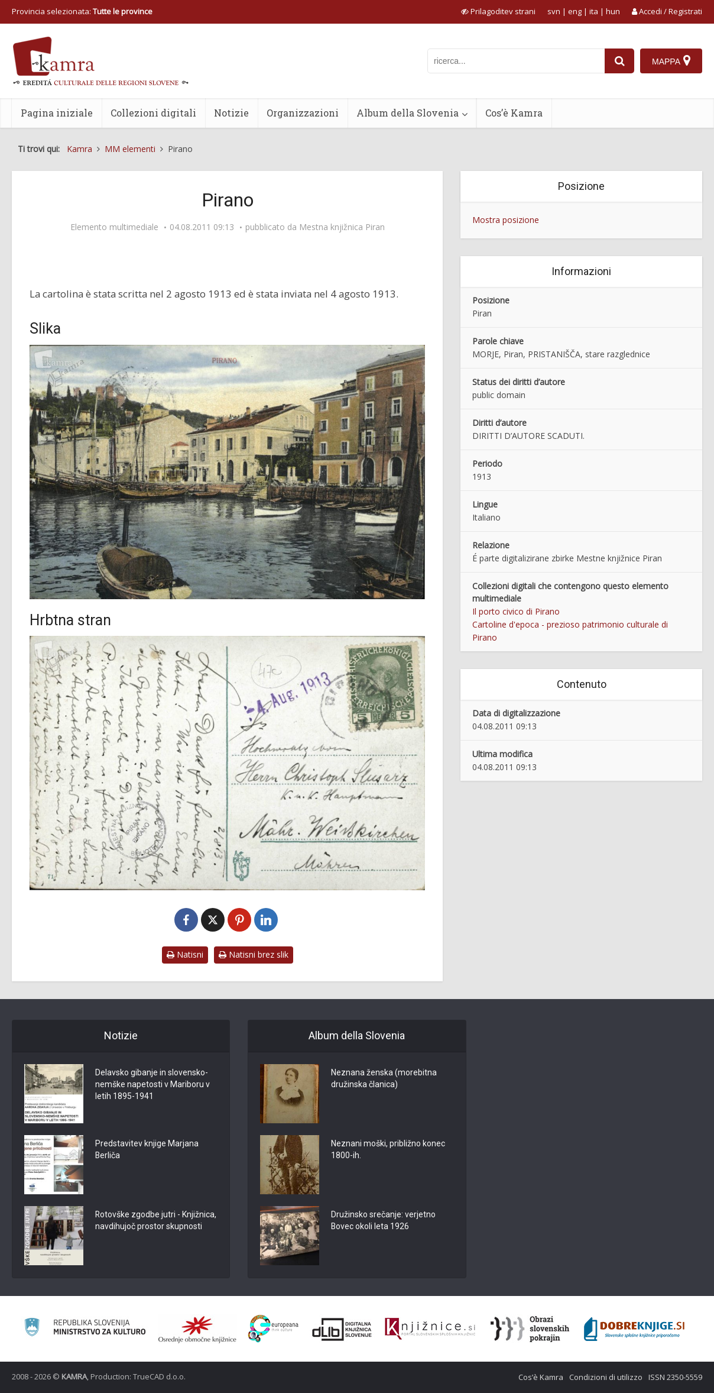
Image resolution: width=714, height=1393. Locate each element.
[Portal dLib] (342, 1329)
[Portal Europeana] (273, 1329)
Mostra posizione (505, 219)
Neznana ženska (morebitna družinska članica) (384, 1079)
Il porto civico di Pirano (516, 611)
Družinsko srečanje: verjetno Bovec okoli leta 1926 (383, 1221)
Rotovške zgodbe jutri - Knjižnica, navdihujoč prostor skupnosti (156, 1221)
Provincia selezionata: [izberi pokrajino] (82, 11)
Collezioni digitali (153, 112)
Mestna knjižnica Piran (342, 227)
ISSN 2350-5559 (675, 1377)
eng (575, 11)
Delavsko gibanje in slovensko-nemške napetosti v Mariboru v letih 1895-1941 (152, 1084)
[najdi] (619, 61)
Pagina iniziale (57, 112)
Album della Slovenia (407, 112)
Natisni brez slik (253, 954)
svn (553, 11)
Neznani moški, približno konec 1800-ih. (388, 1150)
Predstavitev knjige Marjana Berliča (147, 1150)
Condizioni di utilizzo (605, 1377)
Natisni (185, 954)
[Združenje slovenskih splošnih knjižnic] (430, 1329)
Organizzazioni (303, 112)
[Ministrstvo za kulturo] (85, 1329)
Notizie (231, 112)
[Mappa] (671, 61)
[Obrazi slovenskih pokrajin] (530, 1329)
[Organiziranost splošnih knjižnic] (197, 1329)
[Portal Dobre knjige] (634, 1329)
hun (613, 11)
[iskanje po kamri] (516, 61)
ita (593, 11)
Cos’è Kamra (514, 112)
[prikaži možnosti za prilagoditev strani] (498, 11)
